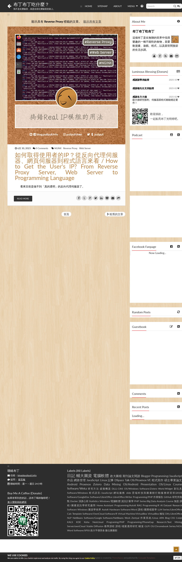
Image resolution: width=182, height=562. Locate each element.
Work (127, 517)
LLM (160, 509)
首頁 (66, 214)
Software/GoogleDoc (78, 496)
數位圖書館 (111, 530)
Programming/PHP (143, 496)
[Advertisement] (156, 216)
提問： (16, 479)
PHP (136, 501)
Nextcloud (97, 522)
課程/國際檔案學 (147, 509)
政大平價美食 (97, 530)
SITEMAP (103, 6)
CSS (173, 517)
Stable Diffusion (95, 526)
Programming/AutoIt (125, 505)
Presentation (149, 484)
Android (72, 484)
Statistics (94, 501)
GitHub (168, 496)
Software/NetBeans (113, 517)
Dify (167, 513)
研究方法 (93, 488)
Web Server (85, 148)
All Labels (83, 470)
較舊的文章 (115, 214)
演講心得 (83, 501)
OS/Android (130, 484)
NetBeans (78, 517)
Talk (127, 480)
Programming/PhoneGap (141, 522)
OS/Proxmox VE (140, 480)
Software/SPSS (82, 530)
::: (81, 6)
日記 (71, 475)
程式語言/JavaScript (100, 492)
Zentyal (135, 517)
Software (72, 509)
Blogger (146, 476)
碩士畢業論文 (173, 480)
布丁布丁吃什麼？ (31, 4)
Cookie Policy (90, 558)
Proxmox (85, 484)
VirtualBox (153, 513)
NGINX (58, 148)
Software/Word (129, 509)
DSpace (119, 480)
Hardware (114, 509)
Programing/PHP (115, 522)
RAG (139, 505)
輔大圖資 (84, 475)
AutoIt (105, 509)
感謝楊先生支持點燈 (143, 88)
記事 (111, 480)
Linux (103, 480)
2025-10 (174, 80)
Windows (82, 509)
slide (128, 492)
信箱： (22, 475)
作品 (70, 480)
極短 (162, 513)
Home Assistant (105, 505)
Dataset (168, 505)
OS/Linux (165, 484)
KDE (78, 522)
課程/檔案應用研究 (126, 526)
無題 (176, 501)
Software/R (111, 513)
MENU (133, 5)
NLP (69, 517)
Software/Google (93, 517)
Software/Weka (77, 488)
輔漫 (141, 526)
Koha (86, 522)
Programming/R (151, 505)
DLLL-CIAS (117, 488)
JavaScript (93, 480)
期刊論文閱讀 (131, 476)
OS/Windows (131, 488)
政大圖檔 (116, 476)
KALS (70, 522)
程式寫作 (158, 480)
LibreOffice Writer (122, 496)
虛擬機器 (105, 488)
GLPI (147, 526)
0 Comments (42, 148)
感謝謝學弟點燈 (140, 79)
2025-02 (174, 88)
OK (177, 558)
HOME (88, 6)
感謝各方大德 (139, 96)
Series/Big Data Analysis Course (156, 501)
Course (177, 484)
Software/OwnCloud (93, 513)
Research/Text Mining (169, 522)
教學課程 (109, 526)
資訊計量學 (127, 501)
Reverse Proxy (70, 148)
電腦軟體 (101, 475)
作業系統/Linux (149, 517)
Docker (74, 501)
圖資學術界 (94, 509)
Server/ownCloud (76, 526)
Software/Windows (77, 492)
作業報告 (158, 496)
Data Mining (112, 484)
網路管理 (80, 480)
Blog (167, 517)
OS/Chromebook (159, 526)
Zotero (97, 484)
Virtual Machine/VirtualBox (132, 513)
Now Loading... (157, 253)
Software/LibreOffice (101, 496)
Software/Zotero (148, 488)
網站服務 (119, 492)
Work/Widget (165, 488)
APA (161, 517)
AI (161, 505)
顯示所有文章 (92, 21)
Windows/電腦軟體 (110, 501)
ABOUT (118, 6)
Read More (23, 198)
